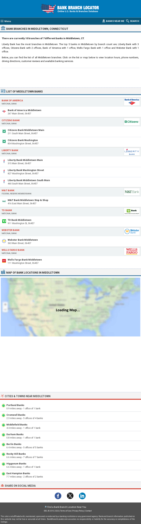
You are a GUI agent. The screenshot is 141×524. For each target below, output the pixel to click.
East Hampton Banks (18, 473)
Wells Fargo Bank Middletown (25, 259)
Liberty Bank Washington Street (26, 170)
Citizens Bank (11, 120)
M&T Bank (8, 190)
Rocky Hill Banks (16, 453)
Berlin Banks (13, 444)
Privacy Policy (78, 511)
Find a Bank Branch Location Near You (66, 507)
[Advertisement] (70, 77)
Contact (88, 511)
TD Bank (7, 210)
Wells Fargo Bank (13, 250)
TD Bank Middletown (19, 220)
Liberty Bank (10, 150)
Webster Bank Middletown (23, 239)
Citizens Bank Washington (23, 140)
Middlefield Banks (16, 424)
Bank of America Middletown (24, 110)
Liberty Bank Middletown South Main (29, 180)
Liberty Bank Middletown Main (25, 160)
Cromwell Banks (15, 415)
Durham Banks (15, 434)
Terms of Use (65, 511)
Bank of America (12, 100)
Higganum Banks (16, 463)
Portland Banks (15, 405)
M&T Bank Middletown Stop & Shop (28, 200)
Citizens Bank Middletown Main (26, 130)
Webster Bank (10, 230)
